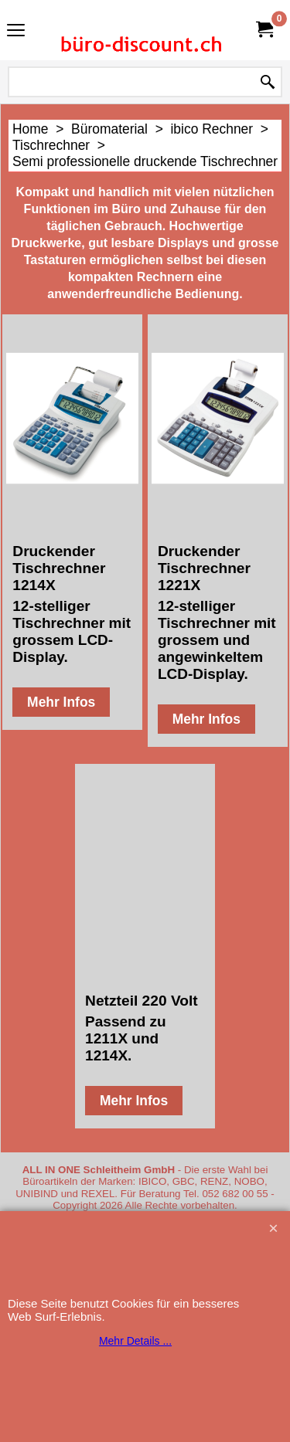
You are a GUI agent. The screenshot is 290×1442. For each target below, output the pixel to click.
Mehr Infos (61, 702)
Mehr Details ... (135, 1341)
